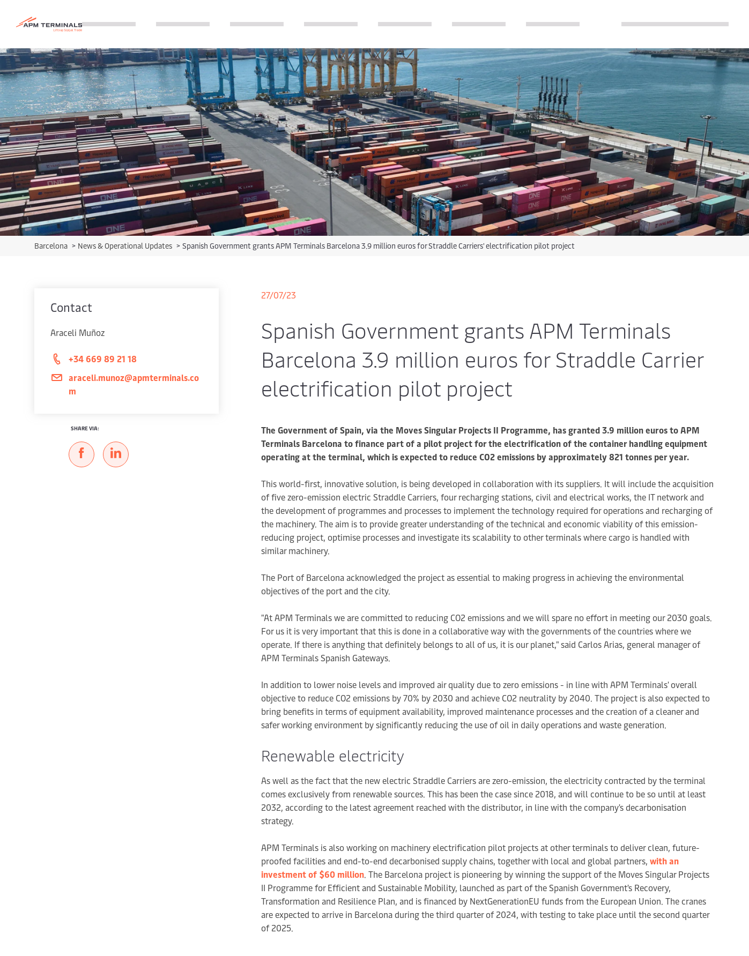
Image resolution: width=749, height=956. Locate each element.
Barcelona (51, 246)
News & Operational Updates (126, 246)
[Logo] (49, 24)
